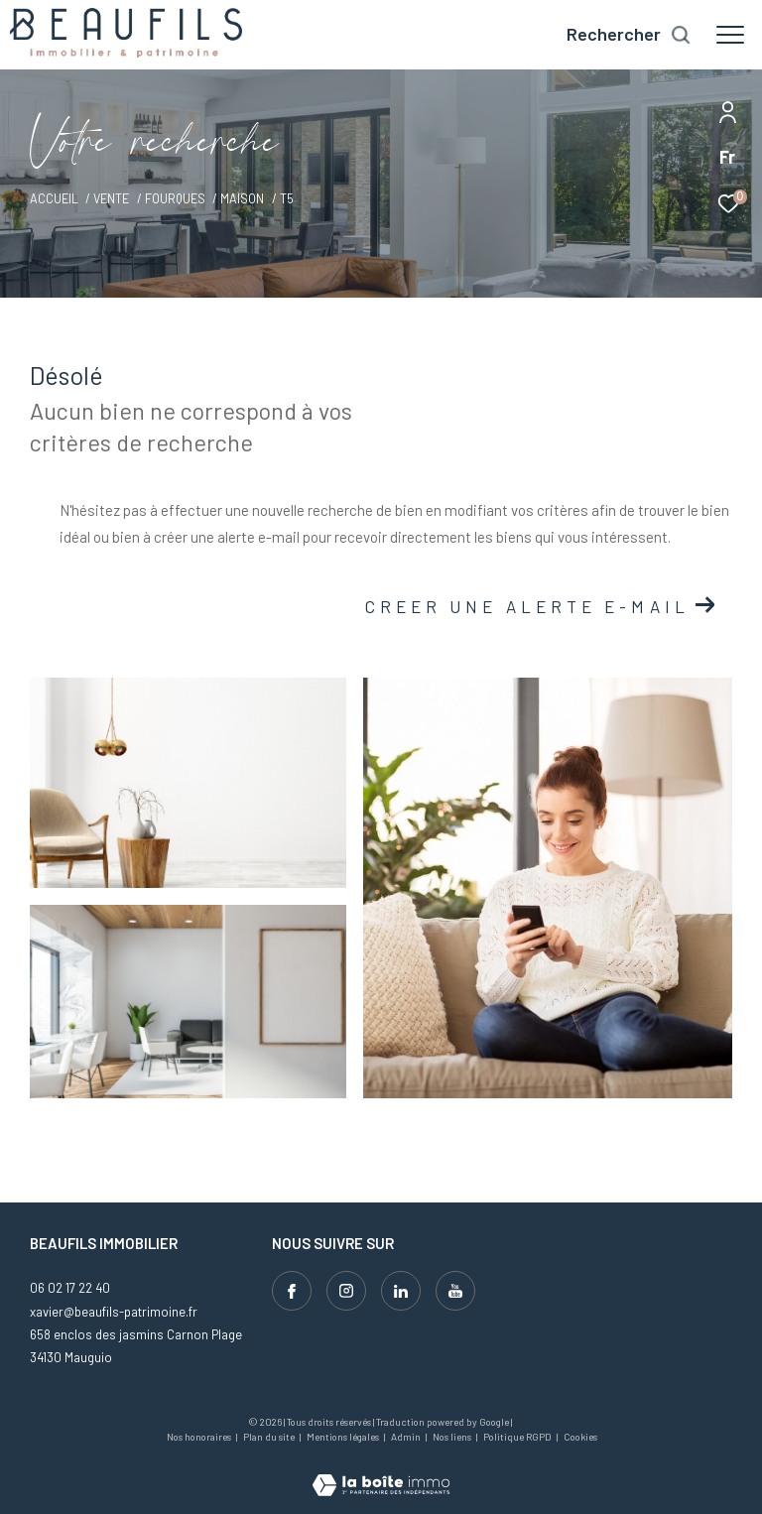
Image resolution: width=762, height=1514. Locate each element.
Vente (111, 198)
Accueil (54, 198)
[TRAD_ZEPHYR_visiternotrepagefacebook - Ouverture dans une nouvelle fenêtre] (292, 1291)
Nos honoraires (200, 1437)
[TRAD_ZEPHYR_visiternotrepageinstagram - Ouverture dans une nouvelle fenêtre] (346, 1291)
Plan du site (270, 1437)
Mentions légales (344, 1437)
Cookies (580, 1437)
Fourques (175, 198)
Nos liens (453, 1437)
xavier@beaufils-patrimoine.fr (113, 1312)
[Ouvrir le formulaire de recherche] (629, 35)
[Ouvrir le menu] (730, 34)
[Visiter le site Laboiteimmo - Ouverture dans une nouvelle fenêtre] (381, 1472)
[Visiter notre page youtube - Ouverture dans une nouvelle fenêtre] (455, 1291)
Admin (407, 1437)
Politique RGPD (517, 1437)
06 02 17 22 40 (70, 1288)
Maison (242, 198)
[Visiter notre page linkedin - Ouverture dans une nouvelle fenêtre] (401, 1291)
